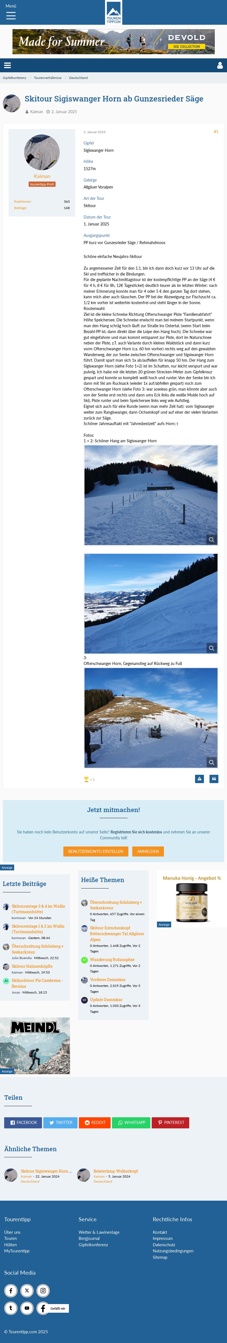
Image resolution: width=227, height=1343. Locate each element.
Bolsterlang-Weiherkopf (116, 1171)
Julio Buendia (22, 958)
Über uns (12, 1232)
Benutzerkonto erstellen (95, 851)
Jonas (16, 992)
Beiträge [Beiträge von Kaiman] (20, 208)
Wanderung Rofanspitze (112, 959)
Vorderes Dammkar (108, 979)
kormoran (19, 918)
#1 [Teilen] (216, 131)
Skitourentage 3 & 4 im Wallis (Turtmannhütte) (38, 909)
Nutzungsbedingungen (173, 1250)
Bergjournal (89, 1238)
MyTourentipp (16, 1250)
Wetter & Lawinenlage (99, 1232)
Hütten (10, 1244)
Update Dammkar (106, 999)
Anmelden (148, 851)
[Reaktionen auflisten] (90, 778)
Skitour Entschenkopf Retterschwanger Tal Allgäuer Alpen (117, 933)
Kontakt (160, 1232)
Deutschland (30, 1181)
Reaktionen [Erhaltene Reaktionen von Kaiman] (22, 201)
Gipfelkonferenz (93, 1244)
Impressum (163, 1238)
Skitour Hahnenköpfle (32, 966)
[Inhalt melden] (199, 779)
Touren (10, 1238)
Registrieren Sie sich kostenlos (136, 832)
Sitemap (160, 1257)
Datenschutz (164, 1244)
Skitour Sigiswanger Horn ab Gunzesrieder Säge (64, 1171)
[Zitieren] (213, 779)
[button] (7, 65)
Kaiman (36, 111)
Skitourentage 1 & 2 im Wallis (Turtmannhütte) (38, 929)
